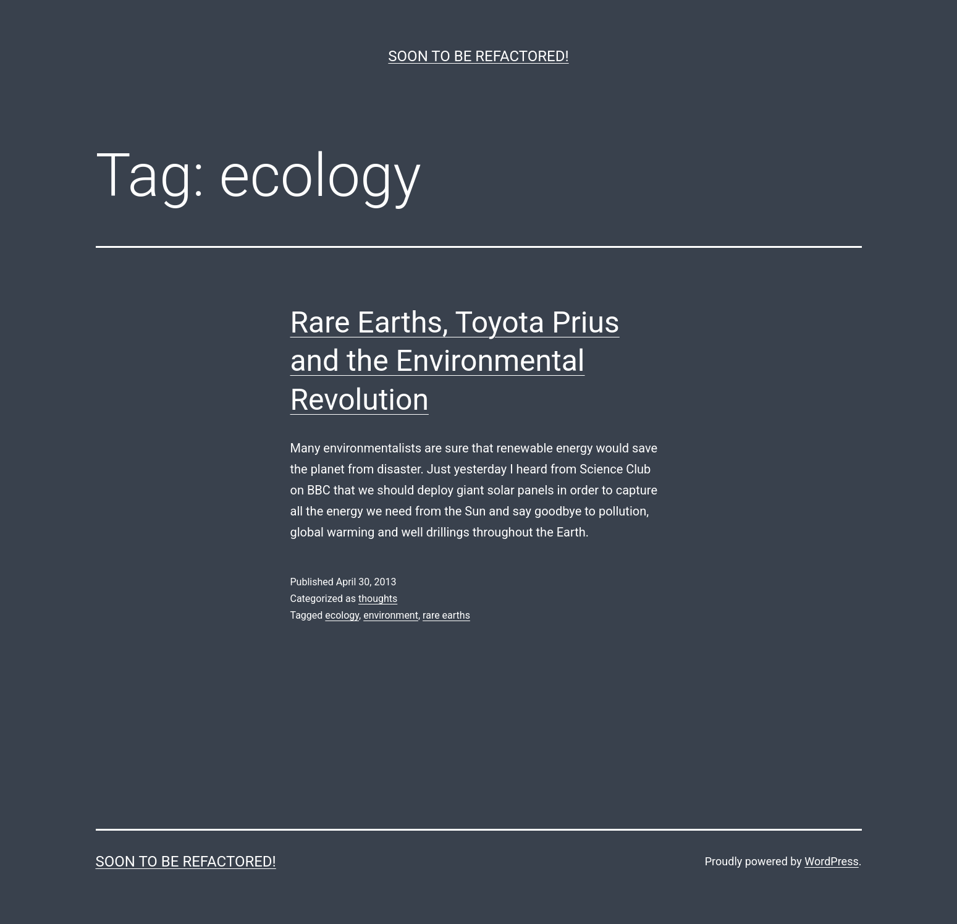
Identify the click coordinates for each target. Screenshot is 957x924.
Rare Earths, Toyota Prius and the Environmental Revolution (455, 361)
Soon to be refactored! (478, 56)
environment (390, 615)
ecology (342, 615)
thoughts (377, 598)
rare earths (446, 615)
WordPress (831, 861)
